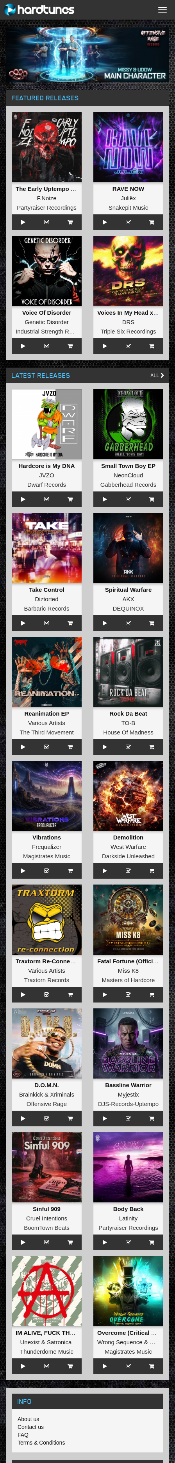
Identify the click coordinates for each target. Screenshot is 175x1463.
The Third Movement (46, 732)
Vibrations (46, 837)
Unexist (30, 1342)
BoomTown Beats (47, 1227)
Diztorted (46, 599)
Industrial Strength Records (51, 331)
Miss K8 (128, 970)
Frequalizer (46, 846)
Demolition (128, 837)
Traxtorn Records (46, 980)
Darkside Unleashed (128, 856)
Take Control (46, 589)
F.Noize (46, 198)
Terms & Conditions (41, 1442)
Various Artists (46, 723)
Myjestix (128, 1094)
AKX (128, 599)
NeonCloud (128, 475)
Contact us (31, 1427)
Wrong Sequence (120, 1342)
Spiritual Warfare (128, 589)
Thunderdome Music (46, 1351)
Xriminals (62, 1094)
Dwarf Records (46, 484)
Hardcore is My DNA (46, 465)
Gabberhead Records (128, 484)
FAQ (23, 1435)
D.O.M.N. (46, 1085)
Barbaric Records (47, 608)
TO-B (128, 723)
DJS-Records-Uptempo (128, 1103)
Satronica (59, 1342)
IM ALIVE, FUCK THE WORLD (56, 1332)
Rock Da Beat (128, 713)
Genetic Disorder (47, 322)
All (157, 375)
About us (28, 1419)
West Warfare (128, 846)
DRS (128, 322)
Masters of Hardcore (128, 980)
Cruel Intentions (46, 1218)
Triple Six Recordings (128, 331)
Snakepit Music (128, 207)
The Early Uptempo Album (52, 188)
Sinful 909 (47, 1209)
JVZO (46, 475)
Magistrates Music (46, 856)
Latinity (128, 1218)
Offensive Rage (47, 1103)
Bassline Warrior (128, 1085)
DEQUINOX (128, 608)
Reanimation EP (46, 713)
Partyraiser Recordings (47, 207)
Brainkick (31, 1094)
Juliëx (128, 198)
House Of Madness (128, 732)
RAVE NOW (128, 188)
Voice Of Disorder (46, 312)
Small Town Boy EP (128, 465)
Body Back (128, 1209)
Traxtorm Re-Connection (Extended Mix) (71, 961)
